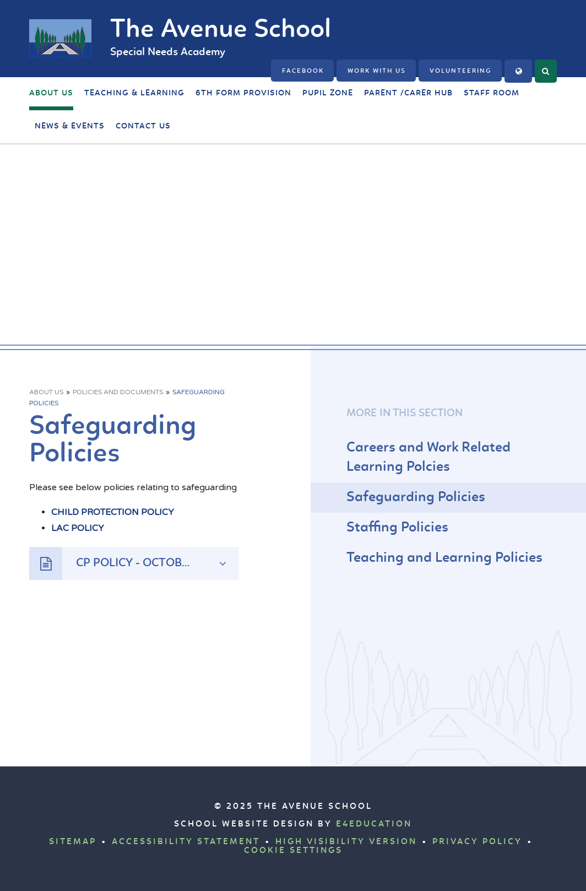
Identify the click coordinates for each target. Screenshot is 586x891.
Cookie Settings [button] (293, 850)
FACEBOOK (303, 71)
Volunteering (461, 71)
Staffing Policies (397, 527)
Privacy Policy (477, 842)
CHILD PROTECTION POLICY (112, 512)
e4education (374, 824)
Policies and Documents (118, 392)
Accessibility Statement (186, 842)
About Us (46, 392)
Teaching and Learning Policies (444, 558)
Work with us (377, 71)
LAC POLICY (77, 528)
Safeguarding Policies (415, 497)
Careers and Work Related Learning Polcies (428, 458)
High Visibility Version (346, 842)
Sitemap (72, 842)
